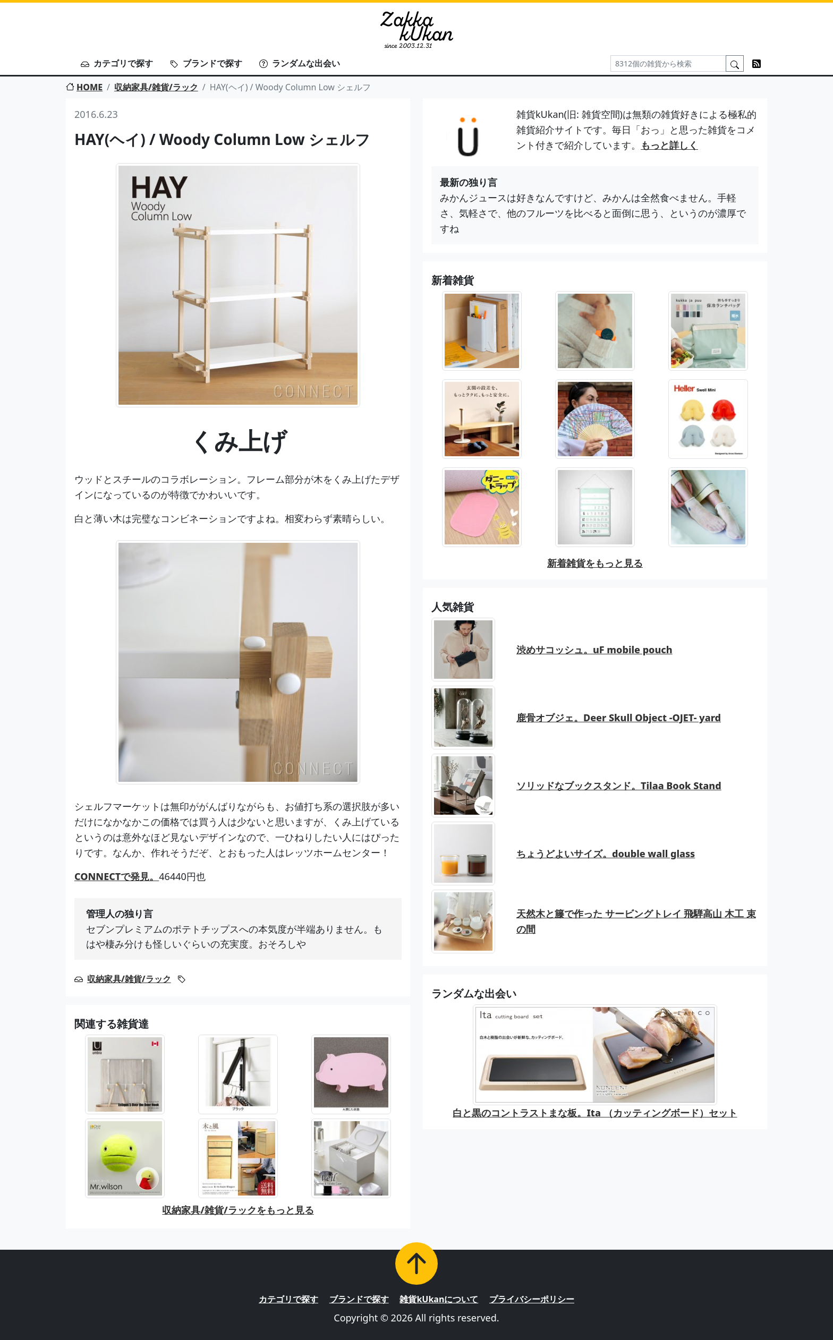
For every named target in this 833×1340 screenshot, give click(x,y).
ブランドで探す (206, 63)
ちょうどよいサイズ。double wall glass (605, 853)
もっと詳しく (669, 145)
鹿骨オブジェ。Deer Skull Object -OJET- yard (618, 717)
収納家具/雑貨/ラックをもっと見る (237, 1210)
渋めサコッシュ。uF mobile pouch (594, 649)
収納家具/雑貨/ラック (156, 87)
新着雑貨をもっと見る (595, 563)
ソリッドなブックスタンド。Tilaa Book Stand (618, 785)
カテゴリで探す (117, 63)
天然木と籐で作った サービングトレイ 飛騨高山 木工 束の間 (636, 921)
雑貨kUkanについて (439, 1299)
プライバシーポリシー (531, 1299)
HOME (84, 87)
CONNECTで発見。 (116, 876)
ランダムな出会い (299, 63)
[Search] (668, 63)
